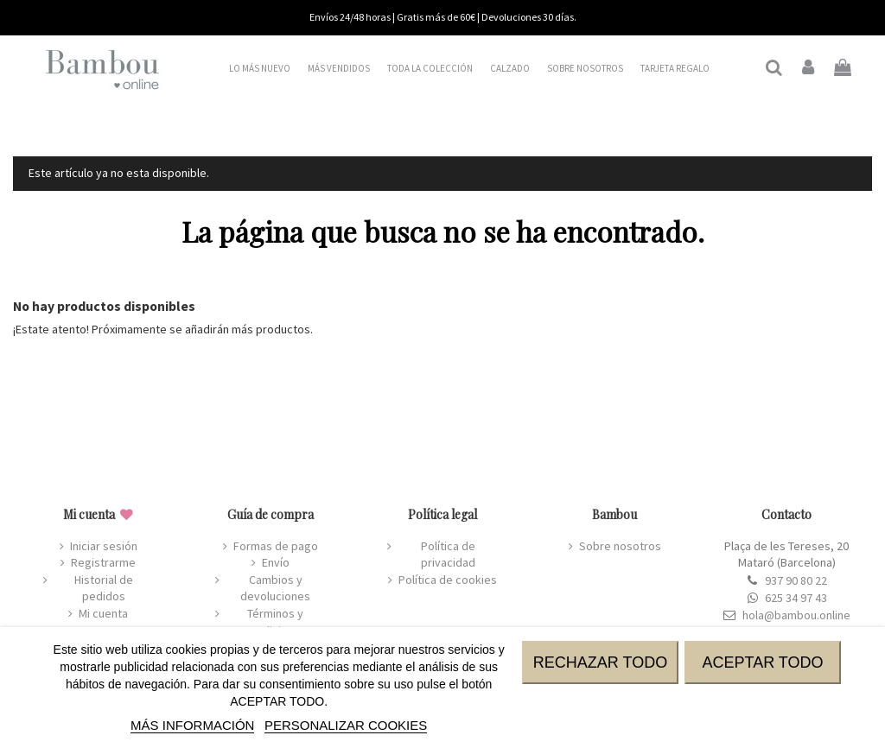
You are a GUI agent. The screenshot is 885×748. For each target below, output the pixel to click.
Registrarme (103, 562)
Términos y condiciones (275, 621)
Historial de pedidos (103, 588)
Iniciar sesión (103, 546)
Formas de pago (275, 546)
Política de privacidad (448, 554)
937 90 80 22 (796, 580)
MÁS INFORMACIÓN (192, 725)
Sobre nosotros (620, 546)
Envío (276, 562)
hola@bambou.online (796, 615)
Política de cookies (447, 579)
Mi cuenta (103, 613)
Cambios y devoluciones (275, 588)
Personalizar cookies (345, 725)
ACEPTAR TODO (762, 662)
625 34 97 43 (796, 597)
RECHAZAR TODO (600, 662)
